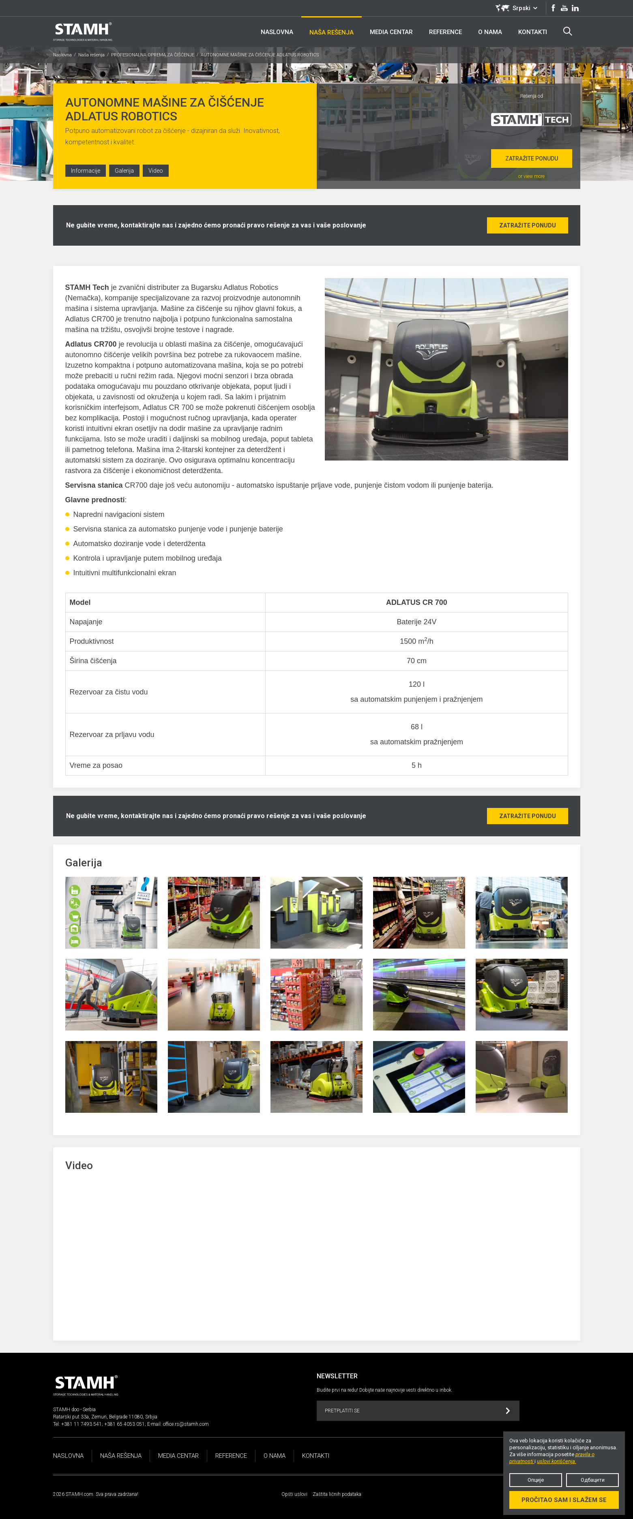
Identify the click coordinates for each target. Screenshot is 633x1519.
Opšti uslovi (294, 1494)
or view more (531, 176)
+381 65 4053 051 (124, 1424)
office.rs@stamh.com (186, 1424)
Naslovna (62, 55)
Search (567, 31)
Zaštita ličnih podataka (337, 1494)
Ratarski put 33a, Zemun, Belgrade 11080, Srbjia (105, 1417)
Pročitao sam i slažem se (564, 1500)
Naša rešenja (91, 55)
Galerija (124, 170)
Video (155, 170)
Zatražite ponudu (531, 158)
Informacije (85, 170)
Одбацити (593, 1480)
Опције (536, 1480)
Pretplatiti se (417, 1411)
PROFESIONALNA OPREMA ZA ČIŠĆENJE (152, 55)
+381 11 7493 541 (81, 1424)
